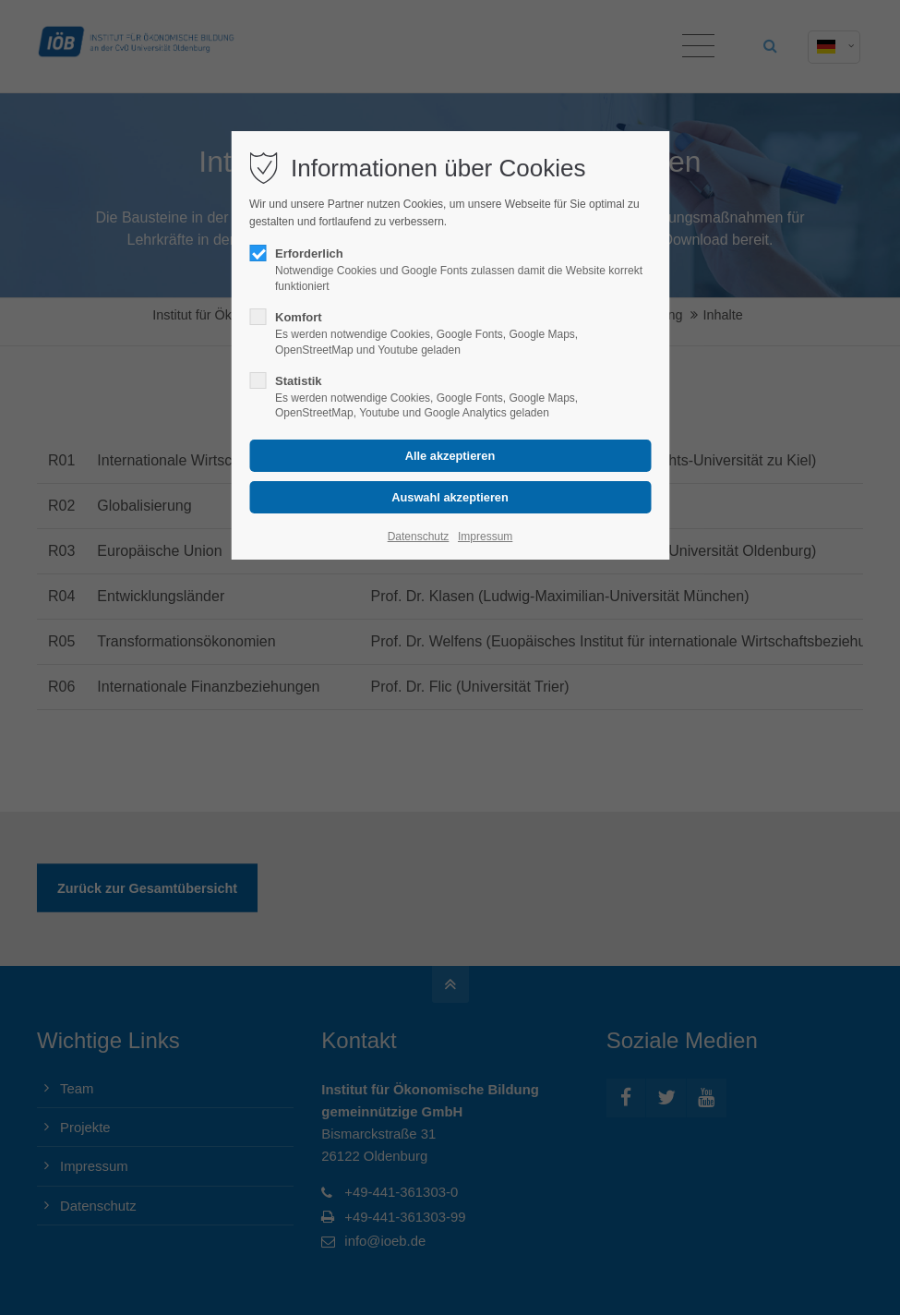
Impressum (485, 536)
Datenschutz (419, 536)
